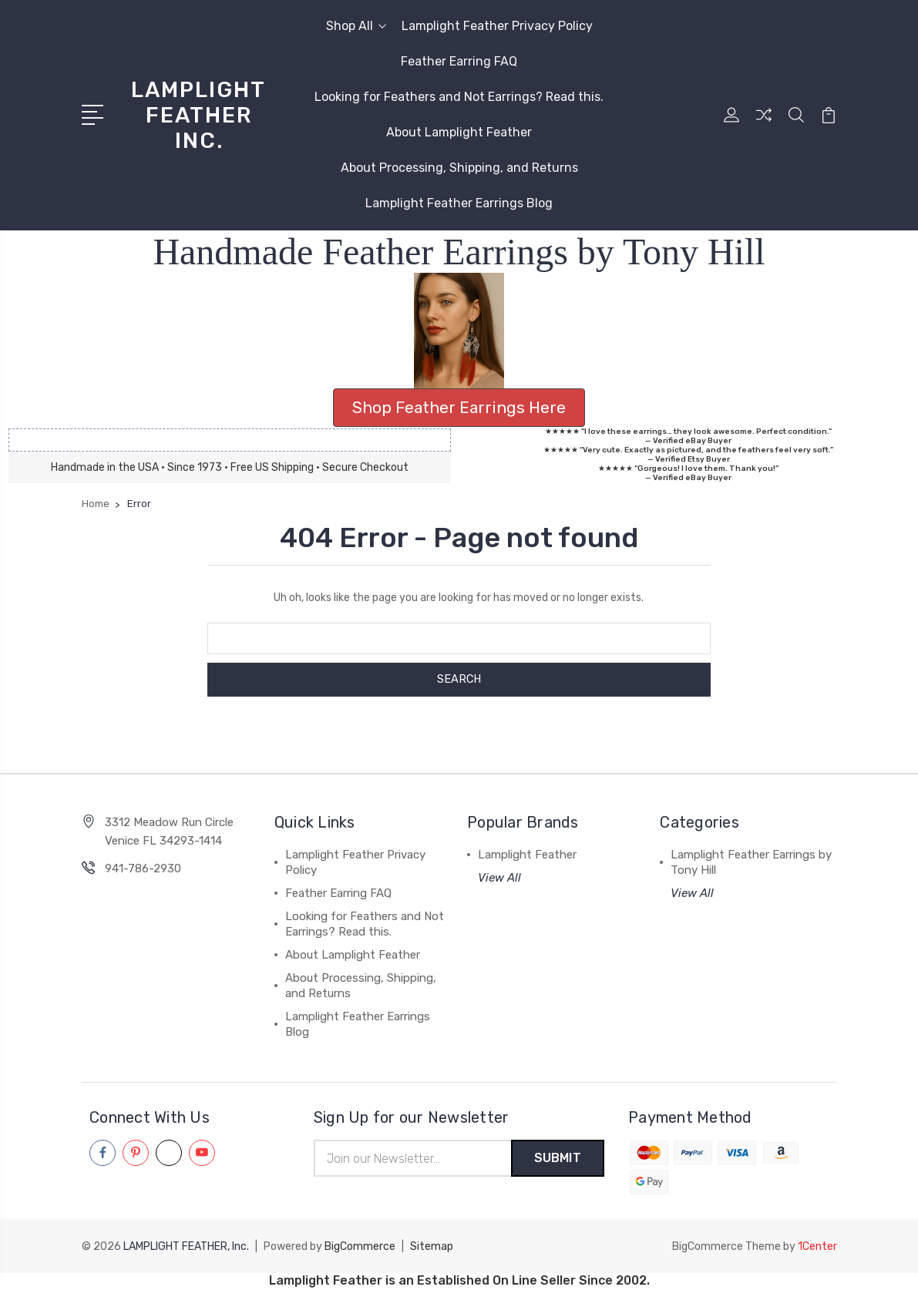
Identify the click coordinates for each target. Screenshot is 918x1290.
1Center (817, 1247)
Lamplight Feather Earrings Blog (459, 203)
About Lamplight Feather (459, 132)
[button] (459, 330)
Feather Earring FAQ (459, 61)
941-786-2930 (143, 868)
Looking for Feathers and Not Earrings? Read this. (459, 96)
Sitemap (431, 1247)
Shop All (356, 25)
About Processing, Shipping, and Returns (459, 167)
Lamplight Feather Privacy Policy (497, 25)
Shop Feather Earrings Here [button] (459, 407)
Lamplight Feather (527, 855)
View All (499, 878)
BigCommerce (359, 1247)
